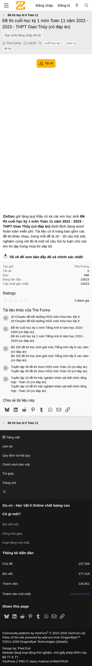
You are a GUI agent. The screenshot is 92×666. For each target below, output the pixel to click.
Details (62, 641)
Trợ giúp (8, 473)
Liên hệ (7, 446)
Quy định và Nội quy (16, 455)
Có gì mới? (11, 514)
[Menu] (6, 5)
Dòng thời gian (12, 533)
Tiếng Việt (11, 437)
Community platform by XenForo (44, 633)
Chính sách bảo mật (16, 464)
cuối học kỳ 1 (53, 43)
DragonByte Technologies (37, 641)
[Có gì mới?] (77, 5)
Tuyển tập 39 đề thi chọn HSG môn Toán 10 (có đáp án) (49, 367)
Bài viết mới (10, 524)
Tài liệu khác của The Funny (26, 310)
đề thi (7, 48)
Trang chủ (9, 483)
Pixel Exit (24, 648)
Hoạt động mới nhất (15, 542)
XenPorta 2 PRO (13, 661)
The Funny (13, 43)
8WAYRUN (60, 661)
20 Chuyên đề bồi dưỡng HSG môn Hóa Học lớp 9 (45, 317)
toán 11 (72, 43)
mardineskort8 (80, 594)
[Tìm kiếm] (86, 5)
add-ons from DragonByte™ (61, 637)
